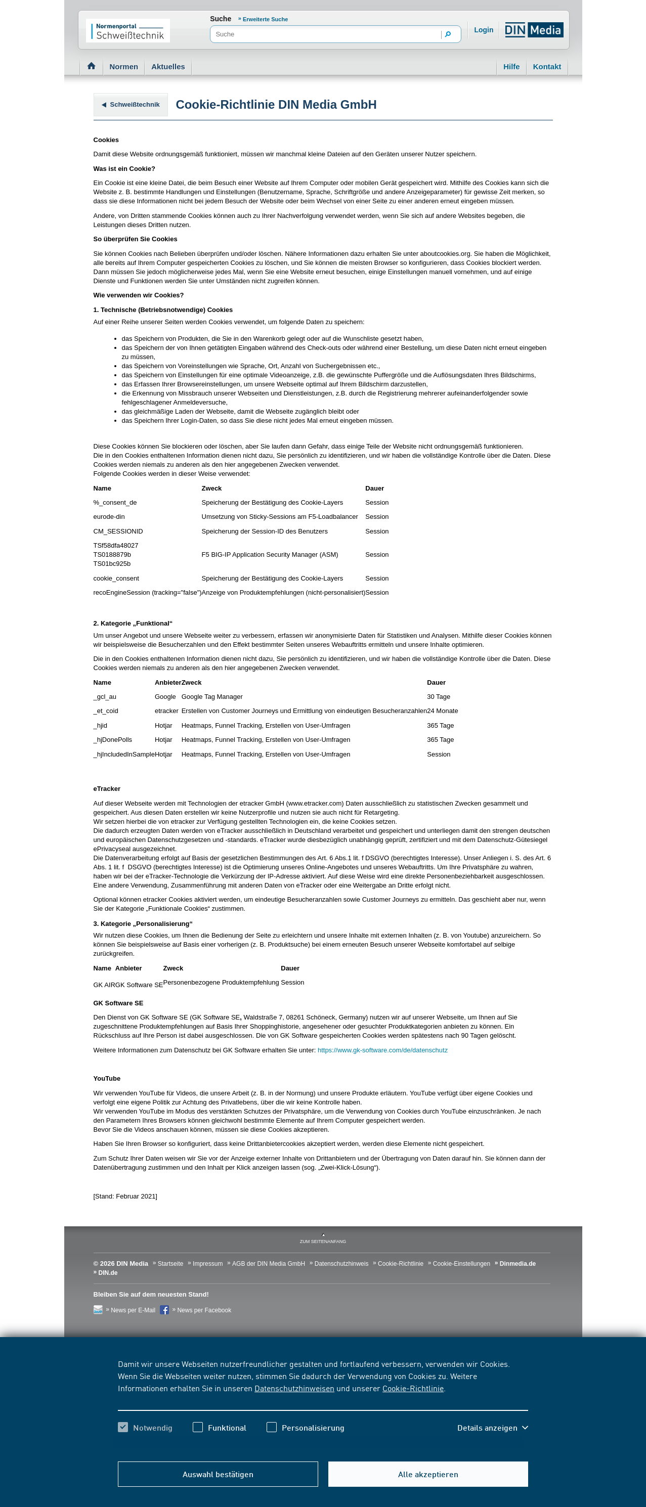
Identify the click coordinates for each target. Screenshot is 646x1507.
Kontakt (547, 66)
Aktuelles (168, 66)
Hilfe (511, 66)
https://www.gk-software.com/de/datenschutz (383, 1050)
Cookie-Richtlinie (413, 1387)
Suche (220, 19)
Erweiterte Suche (265, 19)
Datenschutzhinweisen (294, 1387)
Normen (124, 66)
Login (483, 30)
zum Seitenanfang (323, 1241)
